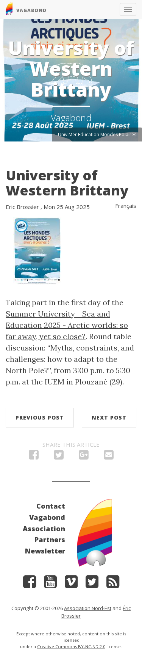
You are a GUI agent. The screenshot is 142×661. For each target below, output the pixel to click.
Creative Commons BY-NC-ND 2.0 (71, 646)
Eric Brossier (22, 207)
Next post (109, 417)
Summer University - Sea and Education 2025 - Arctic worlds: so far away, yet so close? (67, 325)
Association (44, 528)
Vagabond (47, 517)
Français (125, 205)
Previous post (40, 417)
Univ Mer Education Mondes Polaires (97, 134)
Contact (50, 505)
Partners (49, 539)
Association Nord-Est (87, 608)
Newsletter (45, 550)
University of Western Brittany (67, 183)
